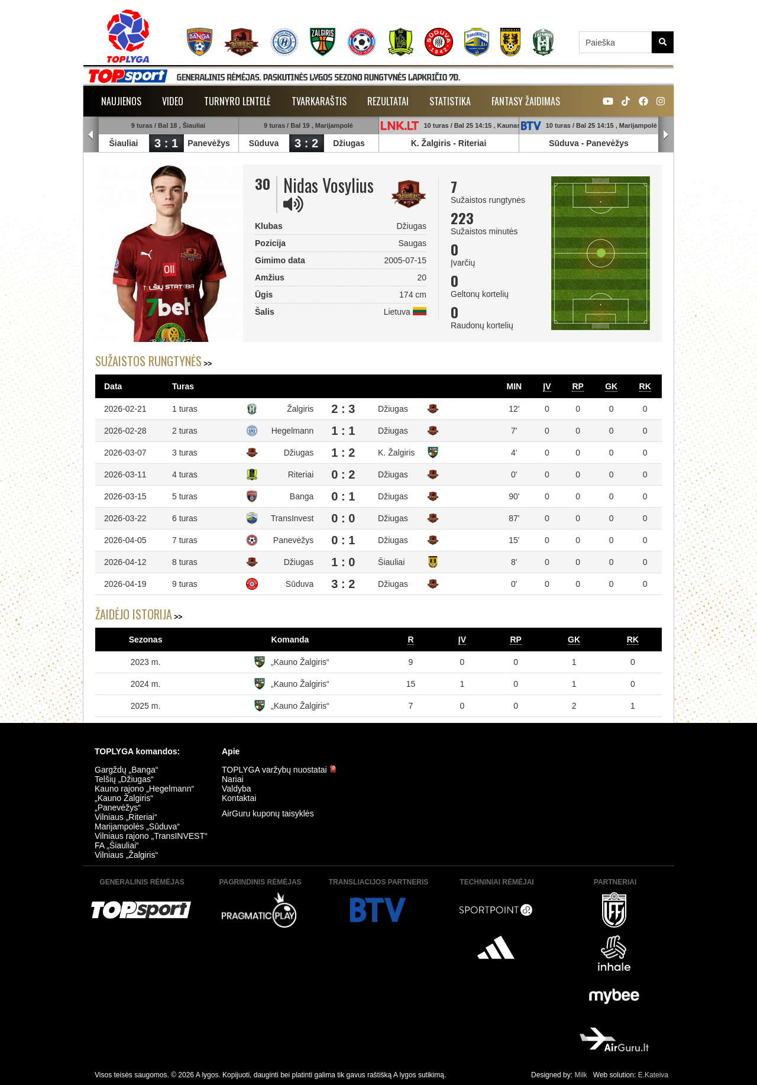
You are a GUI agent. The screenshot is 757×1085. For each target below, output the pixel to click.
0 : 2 (343, 474)
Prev (91, 135)
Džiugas (349, 143)
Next (666, 135)
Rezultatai (388, 101)
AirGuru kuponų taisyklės (268, 813)
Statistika (450, 101)
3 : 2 (306, 143)
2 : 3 (343, 408)
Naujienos (121, 101)
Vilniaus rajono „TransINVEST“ (151, 836)
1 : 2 (343, 452)
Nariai (233, 779)
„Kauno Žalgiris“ (300, 662)
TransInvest (292, 518)
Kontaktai (239, 798)
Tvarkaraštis (319, 101)
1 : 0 (343, 562)
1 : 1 (343, 430)
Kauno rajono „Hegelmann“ (144, 788)
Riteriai (472, 143)
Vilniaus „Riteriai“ (126, 817)
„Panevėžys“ (118, 807)
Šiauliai (123, 143)
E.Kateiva (653, 1075)
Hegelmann (292, 430)
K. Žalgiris (431, 143)
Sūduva (264, 143)
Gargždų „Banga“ (126, 769)
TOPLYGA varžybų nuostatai (279, 769)
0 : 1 (343, 496)
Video (172, 101)
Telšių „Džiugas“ (124, 779)
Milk (580, 1075)
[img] (293, 204)
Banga (301, 496)
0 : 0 (343, 518)
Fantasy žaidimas (525, 101)
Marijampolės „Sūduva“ (137, 826)
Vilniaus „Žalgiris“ (126, 855)
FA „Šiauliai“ (117, 845)
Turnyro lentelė (237, 101)
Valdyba (236, 788)
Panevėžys (208, 143)
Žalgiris (300, 409)
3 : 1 (166, 143)
